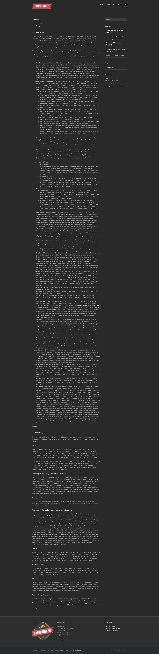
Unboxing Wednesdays (112, 631)
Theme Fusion (77, 650)
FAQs (101, 4)
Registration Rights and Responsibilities (88, 305)
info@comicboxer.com (115, 84)
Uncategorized (110, 67)
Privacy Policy (40, 26)
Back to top (35, 426)
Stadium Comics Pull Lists (113, 629)
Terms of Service (40, 24)
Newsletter (110, 4)
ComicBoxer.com (78, 481)
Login (119, 4)
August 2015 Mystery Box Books (115, 55)
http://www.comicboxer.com (116, 86)
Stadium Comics (110, 627)
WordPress (69, 650)
